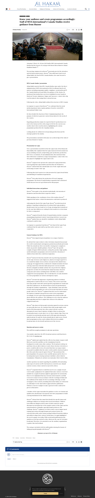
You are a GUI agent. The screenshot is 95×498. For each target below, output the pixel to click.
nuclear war (38, 336)
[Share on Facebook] (81, 29)
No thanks (61, 493)
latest (9, 459)
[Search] (86, 9)
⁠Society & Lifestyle (72, 9)
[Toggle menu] (6, 9)
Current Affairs (33, 9)
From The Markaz (21, 9)
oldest (15, 459)
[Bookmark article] (68, 30)
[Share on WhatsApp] (79, 29)
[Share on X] (76, 29)
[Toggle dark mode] (9, 9)
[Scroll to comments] (73, 29)
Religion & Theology (45, 9)
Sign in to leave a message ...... (18, 454)
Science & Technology (58, 9)
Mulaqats (27, 16)
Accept (45, 493)
